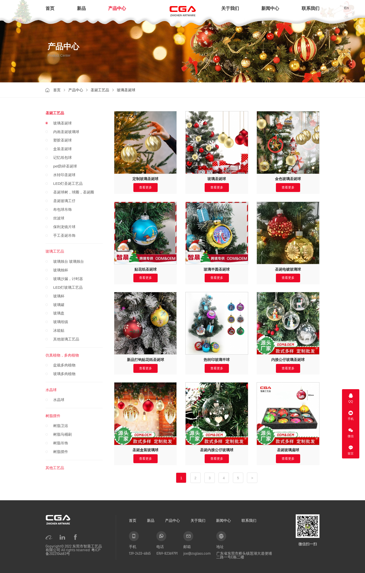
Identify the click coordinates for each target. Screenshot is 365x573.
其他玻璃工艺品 (66, 339)
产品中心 (117, 8)
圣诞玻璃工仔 (64, 201)
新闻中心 (270, 8)
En (346, 8)
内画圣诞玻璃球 (66, 132)
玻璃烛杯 (60, 270)
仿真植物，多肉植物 (62, 355)
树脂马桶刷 (62, 434)
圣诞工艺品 (100, 90)
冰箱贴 (58, 330)
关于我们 (230, 8)
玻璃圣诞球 (126, 90)
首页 (50, 8)
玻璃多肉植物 (64, 374)
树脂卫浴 (60, 426)
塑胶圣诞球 (62, 140)
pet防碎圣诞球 (65, 166)
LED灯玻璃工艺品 (68, 287)
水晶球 (51, 390)
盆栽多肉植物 (64, 365)
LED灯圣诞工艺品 (68, 183)
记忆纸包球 (62, 157)
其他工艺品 (55, 468)
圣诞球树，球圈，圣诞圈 (73, 192)
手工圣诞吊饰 (64, 235)
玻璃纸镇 (60, 322)
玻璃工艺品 (55, 251)
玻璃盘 (58, 313)
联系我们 (310, 8)
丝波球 (58, 218)
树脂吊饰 (60, 443)
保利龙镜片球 (64, 227)
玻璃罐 (58, 305)
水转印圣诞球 (64, 175)
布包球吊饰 (62, 209)
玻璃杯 (58, 296)
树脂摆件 (53, 416)
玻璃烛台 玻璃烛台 (68, 261)
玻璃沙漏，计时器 (68, 279)
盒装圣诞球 (62, 149)
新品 (81, 8)
